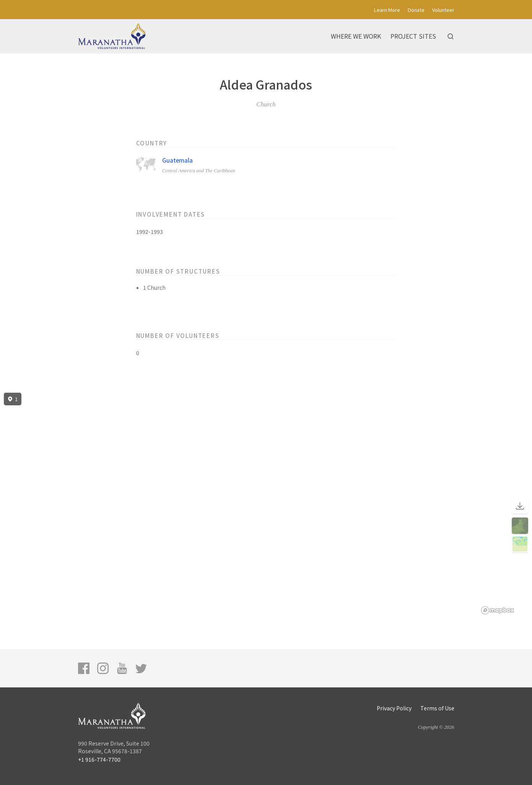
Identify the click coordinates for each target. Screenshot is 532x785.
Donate (416, 9)
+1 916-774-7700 (99, 759)
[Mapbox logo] (497, 610)
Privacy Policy (394, 708)
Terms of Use (437, 708)
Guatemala (177, 160)
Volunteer (443, 9)
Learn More (387, 9)
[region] (266, 504)
